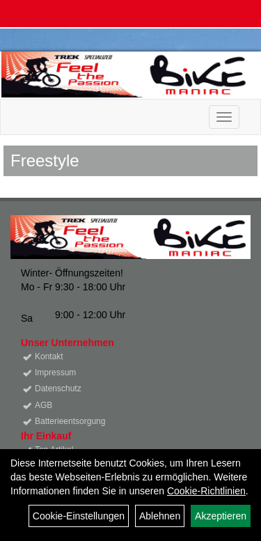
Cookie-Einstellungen (79, 516)
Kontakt (49, 356)
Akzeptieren (220, 516)
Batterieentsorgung (70, 421)
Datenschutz (58, 388)
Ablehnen (159, 516)
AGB (43, 405)
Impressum (55, 372)
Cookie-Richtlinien (206, 490)
